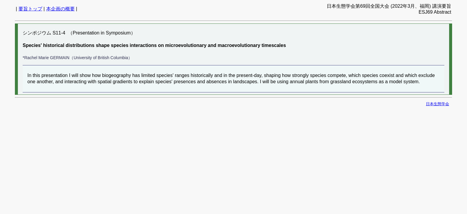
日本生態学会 (437, 104)
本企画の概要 (60, 8)
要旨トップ (30, 8)
